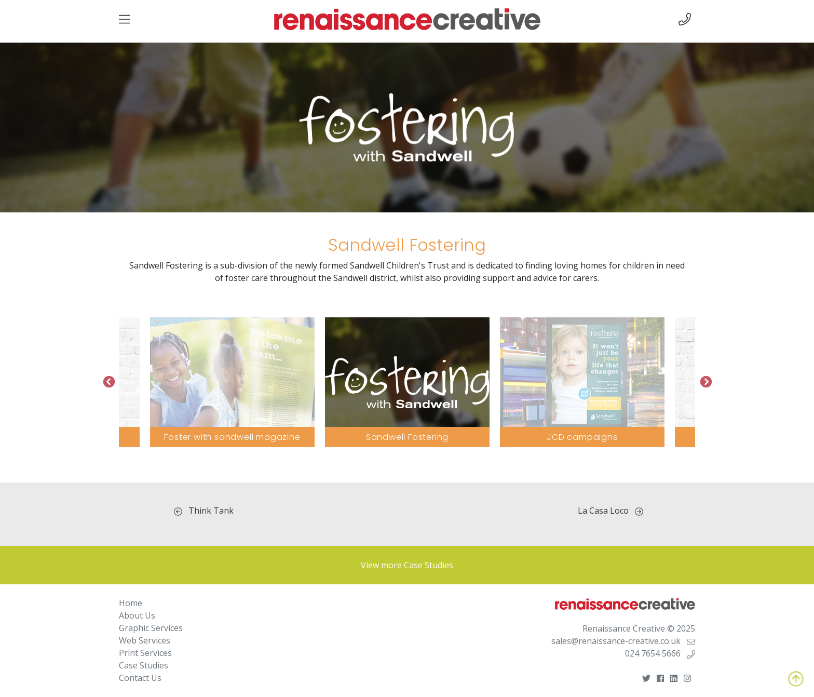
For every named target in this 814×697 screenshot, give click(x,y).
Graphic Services (151, 628)
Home (130, 603)
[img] (124, 19)
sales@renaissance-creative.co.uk (623, 641)
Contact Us (140, 677)
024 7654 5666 (660, 653)
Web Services (144, 640)
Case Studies (143, 665)
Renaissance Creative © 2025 (638, 628)
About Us (137, 615)
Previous (108, 382)
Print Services (145, 653)
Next (705, 382)
